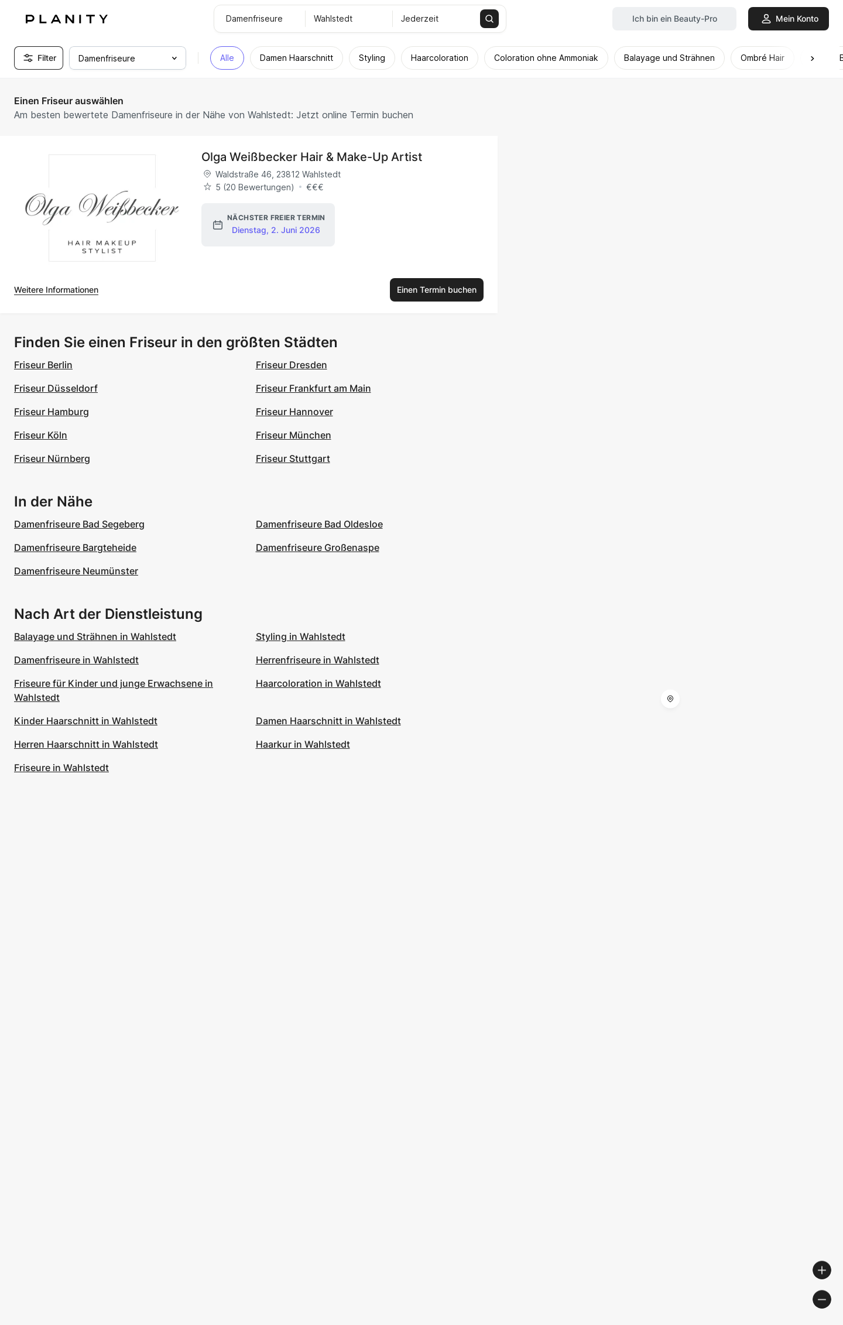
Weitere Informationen (56, 290)
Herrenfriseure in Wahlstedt (317, 660)
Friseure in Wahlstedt (61, 767)
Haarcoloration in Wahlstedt (318, 683)
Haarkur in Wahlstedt (303, 744)
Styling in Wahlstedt (300, 636)
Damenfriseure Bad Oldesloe (319, 524)
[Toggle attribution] (830, 1314)
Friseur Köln (40, 435)
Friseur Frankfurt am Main (313, 388)
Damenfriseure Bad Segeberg (79, 524)
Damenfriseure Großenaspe (317, 547)
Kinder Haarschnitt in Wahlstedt (85, 721)
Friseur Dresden (291, 365)
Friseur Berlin (43, 365)
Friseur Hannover (294, 411)
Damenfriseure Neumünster (76, 571)
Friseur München (293, 435)
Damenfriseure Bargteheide (75, 547)
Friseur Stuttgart (293, 458)
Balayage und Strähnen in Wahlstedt (95, 636)
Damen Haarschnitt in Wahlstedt (328, 721)
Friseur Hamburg (51, 411)
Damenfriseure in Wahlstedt (76, 660)
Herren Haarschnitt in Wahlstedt (86, 744)
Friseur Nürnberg (52, 458)
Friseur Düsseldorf (56, 388)
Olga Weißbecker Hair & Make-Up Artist (311, 157)
